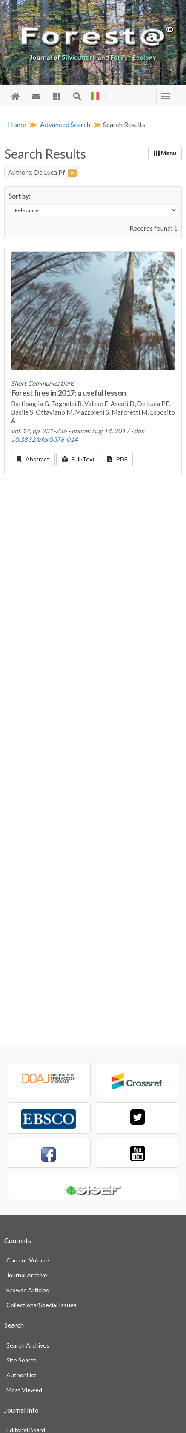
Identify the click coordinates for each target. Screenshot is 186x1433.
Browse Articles (27, 1290)
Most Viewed (24, 1389)
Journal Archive (26, 1275)
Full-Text (78, 459)
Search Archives (27, 1345)
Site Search (21, 1360)
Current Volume (27, 1260)
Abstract (33, 459)
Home (17, 124)
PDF (117, 459)
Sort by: (20, 196)
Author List (21, 1375)
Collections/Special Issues (41, 1304)
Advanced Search (65, 124)
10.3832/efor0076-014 (44, 439)
